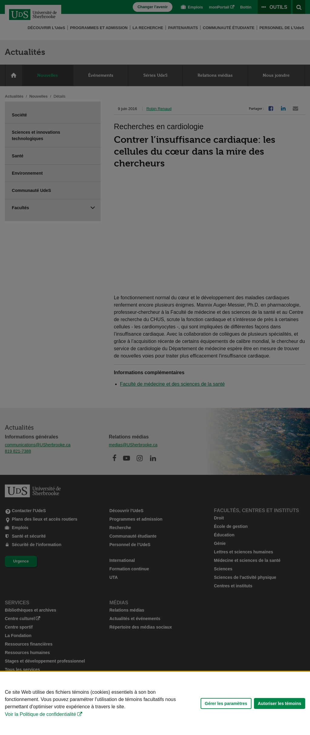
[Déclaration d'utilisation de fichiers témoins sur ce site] (155, 703)
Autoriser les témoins (279, 703)
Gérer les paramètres (226, 703)
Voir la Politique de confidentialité (40, 714)
